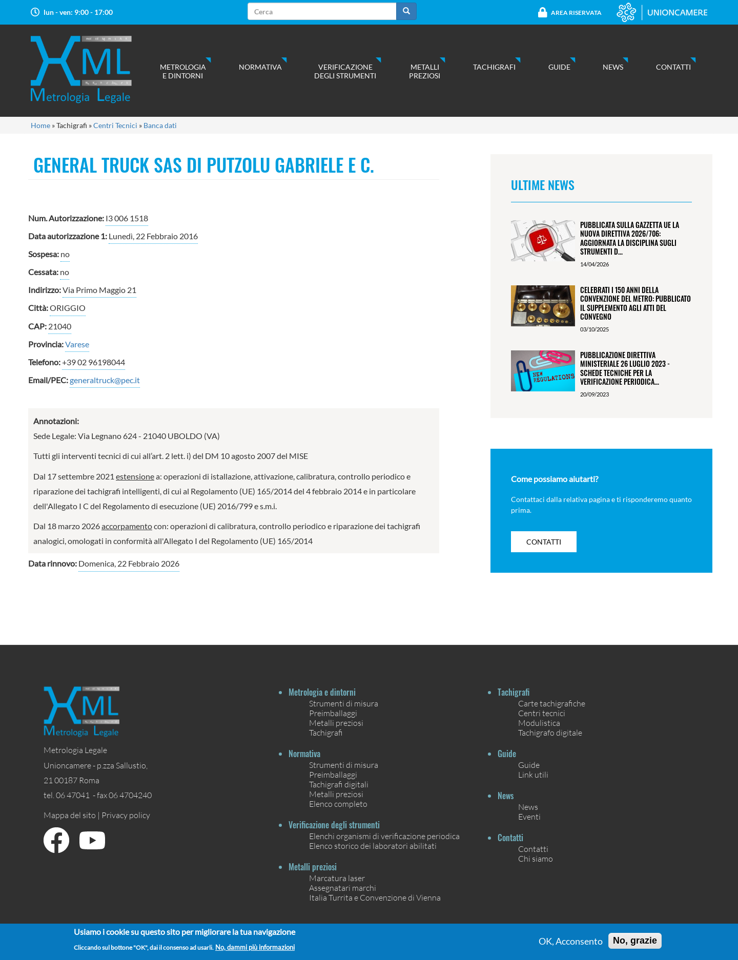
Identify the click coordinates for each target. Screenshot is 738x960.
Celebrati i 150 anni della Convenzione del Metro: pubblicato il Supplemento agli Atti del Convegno (635, 303)
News (613, 66)
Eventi (529, 816)
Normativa (260, 66)
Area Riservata (576, 12)
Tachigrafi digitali (338, 784)
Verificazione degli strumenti (345, 71)
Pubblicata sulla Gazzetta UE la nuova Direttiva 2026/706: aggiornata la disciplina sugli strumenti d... (629, 238)
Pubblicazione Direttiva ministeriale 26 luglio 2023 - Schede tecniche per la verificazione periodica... (625, 368)
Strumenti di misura (343, 703)
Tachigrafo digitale (550, 732)
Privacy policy (125, 815)
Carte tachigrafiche (551, 703)
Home (40, 125)
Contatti (673, 66)
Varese (77, 344)
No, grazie (635, 943)
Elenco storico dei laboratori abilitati (373, 845)
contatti (543, 541)
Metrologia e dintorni (183, 71)
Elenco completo (338, 803)
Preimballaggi (333, 713)
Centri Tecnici (115, 125)
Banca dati (160, 125)
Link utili (533, 774)
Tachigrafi (494, 66)
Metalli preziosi (424, 71)
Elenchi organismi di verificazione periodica (384, 836)
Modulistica (539, 722)
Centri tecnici (541, 713)
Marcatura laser (337, 878)
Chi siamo (535, 858)
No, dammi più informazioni (255, 950)
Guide (559, 66)
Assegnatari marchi (342, 887)
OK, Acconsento (571, 944)
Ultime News (543, 184)
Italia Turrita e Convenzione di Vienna (375, 897)
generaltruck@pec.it (105, 380)
